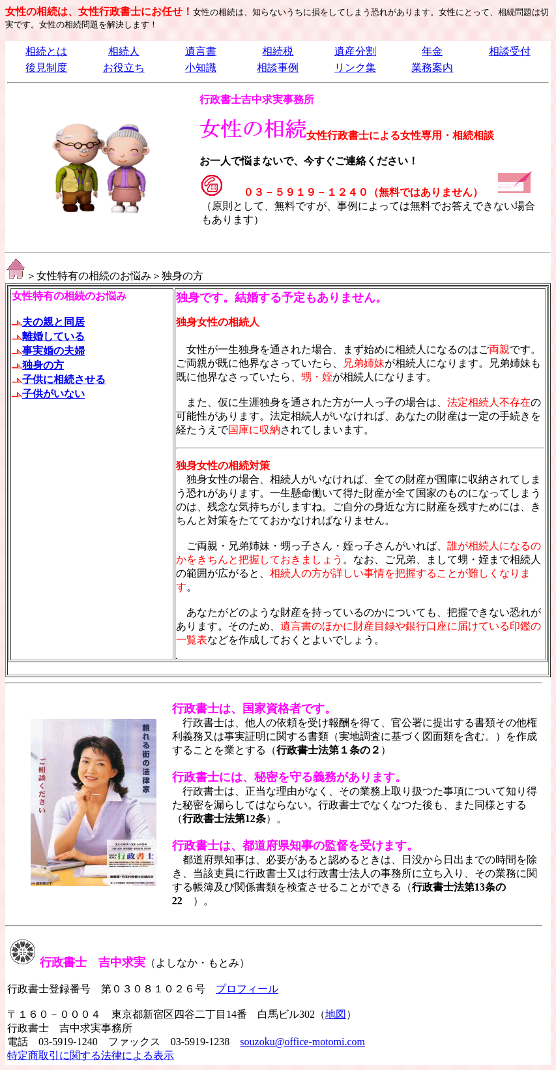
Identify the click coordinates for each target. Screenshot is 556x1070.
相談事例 (278, 67)
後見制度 (46, 67)
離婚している (53, 336)
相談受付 (510, 51)
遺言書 (200, 51)
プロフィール (247, 988)
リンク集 (355, 67)
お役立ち (124, 67)
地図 (335, 1014)
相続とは (46, 51)
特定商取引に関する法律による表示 (90, 1055)
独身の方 (38, 365)
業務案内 (432, 67)
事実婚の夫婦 (48, 350)
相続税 (277, 51)
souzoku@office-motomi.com (302, 1041)
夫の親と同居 (48, 322)
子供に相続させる (59, 379)
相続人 (123, 51)
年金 (432, 51)
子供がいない (48, 393)
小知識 (200, 67)
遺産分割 (355, 51)
